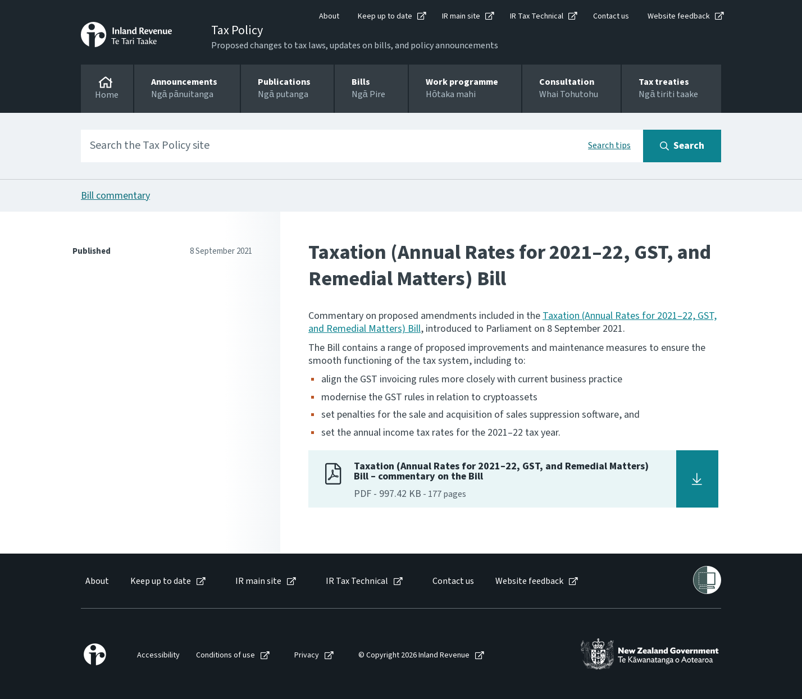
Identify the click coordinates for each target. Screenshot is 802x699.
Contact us (611, 16)
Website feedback (679, 16)
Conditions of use (225, 655)
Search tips (609, 145)
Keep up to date (385, 16)
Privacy (306, 655)
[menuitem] (96, 581)
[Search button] (682, 146)
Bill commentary (115, 196)
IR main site (461, 16)
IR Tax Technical (536, 16)
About (329, 16)
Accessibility (158, 655)
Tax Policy (237, 30)
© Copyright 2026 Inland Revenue (414, 655)
